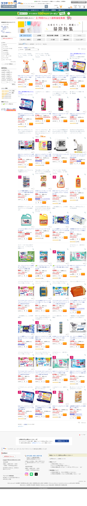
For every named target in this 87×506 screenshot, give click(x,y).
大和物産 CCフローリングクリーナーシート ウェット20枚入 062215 (78, 230)
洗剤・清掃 (3, 26)
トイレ (79, 35)
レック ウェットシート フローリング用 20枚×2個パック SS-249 (43, 267)
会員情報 (28, 484)
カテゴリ (5, 24)
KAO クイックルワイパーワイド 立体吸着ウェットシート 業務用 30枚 (26, 115)
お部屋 (39, 35)
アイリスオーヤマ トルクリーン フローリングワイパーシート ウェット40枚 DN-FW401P (43, 373)
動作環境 (77, 483)
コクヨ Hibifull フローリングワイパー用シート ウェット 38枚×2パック (43, 302)
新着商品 (54, 10)
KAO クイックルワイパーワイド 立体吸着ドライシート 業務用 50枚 (78, 77)
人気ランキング (45, 10)
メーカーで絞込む (9, 64)
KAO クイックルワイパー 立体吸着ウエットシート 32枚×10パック (78, 373)
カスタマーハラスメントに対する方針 (67, 483)
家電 (2, 31)
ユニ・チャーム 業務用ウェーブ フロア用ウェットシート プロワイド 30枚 (78, 338)
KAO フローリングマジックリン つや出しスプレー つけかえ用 (43, 77)
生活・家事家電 (6, 32)
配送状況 (38, 484)
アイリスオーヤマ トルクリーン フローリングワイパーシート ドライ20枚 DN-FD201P (26, 302)
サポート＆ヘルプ (11, 483)
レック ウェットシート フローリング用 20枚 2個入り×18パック (61, 267)
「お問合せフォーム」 (36, 442)
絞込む (13, 84)
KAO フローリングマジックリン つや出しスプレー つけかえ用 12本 (60, 192)
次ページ (83, 48)
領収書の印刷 (57, 484)
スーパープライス (24, 10)
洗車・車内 (66, 35)
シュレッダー (79, 39)
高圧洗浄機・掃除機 (52, 35)
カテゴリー (20, 426)
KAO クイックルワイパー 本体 (43, 113)
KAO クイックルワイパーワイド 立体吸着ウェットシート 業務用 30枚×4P (26, 407)
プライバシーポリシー (53, 483)
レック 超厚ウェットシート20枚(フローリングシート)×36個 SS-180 (25, 338)
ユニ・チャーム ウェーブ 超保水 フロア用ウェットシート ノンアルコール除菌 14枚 (26, 267)
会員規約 (46, 483)
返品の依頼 (51, 484)
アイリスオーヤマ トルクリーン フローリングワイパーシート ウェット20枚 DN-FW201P (61, 302)
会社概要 (18, 483)
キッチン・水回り (26, 39)
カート (30, 84)
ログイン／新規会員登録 (78, 2)
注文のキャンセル (44, 484)
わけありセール (35, 10)
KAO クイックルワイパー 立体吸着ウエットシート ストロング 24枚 (26, 156)
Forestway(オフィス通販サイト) (48, 1)
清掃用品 (5, 27)
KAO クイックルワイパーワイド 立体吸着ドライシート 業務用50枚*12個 (43, 407)
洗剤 (4, 29)
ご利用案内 (63, 1)
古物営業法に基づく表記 (38, 483)
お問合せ (58, 1)
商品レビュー (62, 10)
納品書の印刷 (64, 484)
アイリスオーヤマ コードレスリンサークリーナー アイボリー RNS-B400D (78, 156)
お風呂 (39, 39)
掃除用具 (66, 39)
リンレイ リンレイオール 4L (42, 229)
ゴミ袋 (52, 39)
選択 (13, 90)
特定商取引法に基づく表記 (26, 483)
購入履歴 (33, 484)
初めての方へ (37, 1)
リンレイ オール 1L (75, 190)
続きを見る (13, 61)
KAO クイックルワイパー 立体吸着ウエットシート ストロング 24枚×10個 (43, 338)
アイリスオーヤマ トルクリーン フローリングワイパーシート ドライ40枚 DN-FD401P (26, 373)
